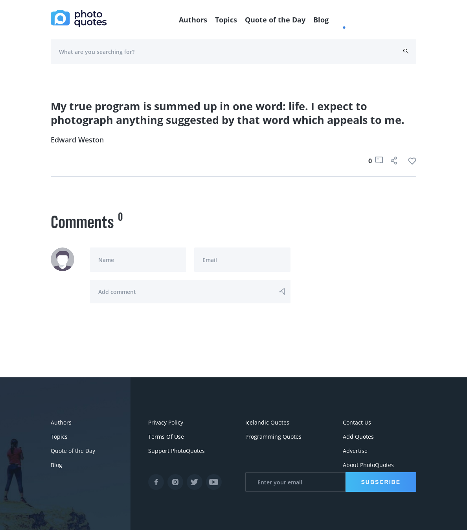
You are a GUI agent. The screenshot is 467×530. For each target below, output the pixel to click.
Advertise (355, 450)
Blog (321, 19)
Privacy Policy (165, 422)
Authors (193, 19)
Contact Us (357, 422)
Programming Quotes (273, 436)
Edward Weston (77, 139)
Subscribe (381, 482)
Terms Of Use (166, 436)
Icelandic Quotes (267, 422)
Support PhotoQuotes (176, 450)
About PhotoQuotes (368, 465)
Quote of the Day (275, 19)
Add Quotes (358, 436)
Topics (226, 19)
